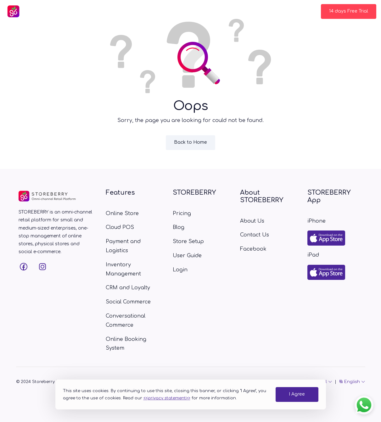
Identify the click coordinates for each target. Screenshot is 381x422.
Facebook (253, 249)
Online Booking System (126, 343)
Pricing (143, 11)
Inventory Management (123, 269)
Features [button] (110, 11)
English (352, 382)
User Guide (235, 11)
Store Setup (197, 11)
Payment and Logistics (123, 246)
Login (304, 11)
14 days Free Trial (348, 11)
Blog (167, 11)
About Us (252, 221)
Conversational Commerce (125, 320)
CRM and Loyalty (128, 288)
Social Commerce (128, 302)
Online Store (122, 213)
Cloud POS (120, 227)
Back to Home (190, 142)
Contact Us (273, 11)
